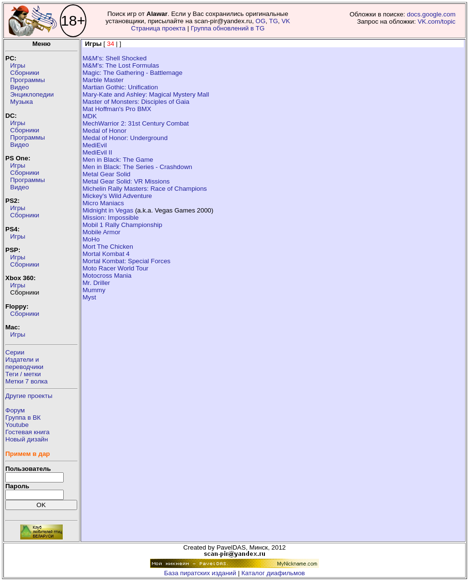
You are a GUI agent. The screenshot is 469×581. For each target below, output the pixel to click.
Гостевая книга (27, 432)
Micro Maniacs (103, 203)
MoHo (91, 239)
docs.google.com (431, 14)
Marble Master (103, 80)
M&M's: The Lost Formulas (121, 65)
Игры (17, 65)
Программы (27, 80)
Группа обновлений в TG (227, 28)
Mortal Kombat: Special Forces (126, 261)
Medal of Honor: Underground (125, 138)
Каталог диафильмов (273, 573)
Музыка (21, 101)
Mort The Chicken (108, 246)
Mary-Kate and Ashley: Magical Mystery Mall (146, 94)
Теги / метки (23, 374)
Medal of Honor (104, 130)
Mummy (94, 290)
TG (273, 21)
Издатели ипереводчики (24, 363)
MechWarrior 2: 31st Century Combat (136, 123)
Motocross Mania (107, 275)
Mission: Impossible (110, 217)
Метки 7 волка (26, 381)
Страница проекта (158, 28)
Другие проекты (29, 395)
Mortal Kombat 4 (106, 253)
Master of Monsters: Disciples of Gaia (136, 101)
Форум (15, 410)
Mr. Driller (96, 282)
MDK (90, 116)
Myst (89, 297)
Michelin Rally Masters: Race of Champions (145, 188)
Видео (19, 87)
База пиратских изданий (200, 573)
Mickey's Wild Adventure (117, 195)
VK (285, 21)
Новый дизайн (26, 439)
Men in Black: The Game (118, 159)
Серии (14, 352)
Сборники (24, 72)
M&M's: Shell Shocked (115, 58)
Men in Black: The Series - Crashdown (137, 166)
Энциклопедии (32, 94)
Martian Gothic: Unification (120, 87)
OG (261, 21)
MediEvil (95, 145)
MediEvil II (97, 152)
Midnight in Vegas (108, 210)
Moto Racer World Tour (116, 268)
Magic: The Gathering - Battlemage (132, 72)
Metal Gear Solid (106, 174)
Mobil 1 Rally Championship (122, 224)
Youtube (16, 424)
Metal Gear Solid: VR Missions (126, 181)
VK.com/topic (436, 21)
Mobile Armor (102, 232)
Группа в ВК (23, 417)
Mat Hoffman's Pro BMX (117, 109)
